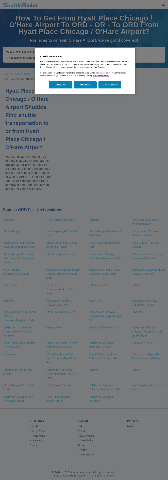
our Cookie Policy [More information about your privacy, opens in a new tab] (101, 76)
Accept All (60, 85)
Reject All (85, 85)
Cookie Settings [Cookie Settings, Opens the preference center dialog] (110, 85)
